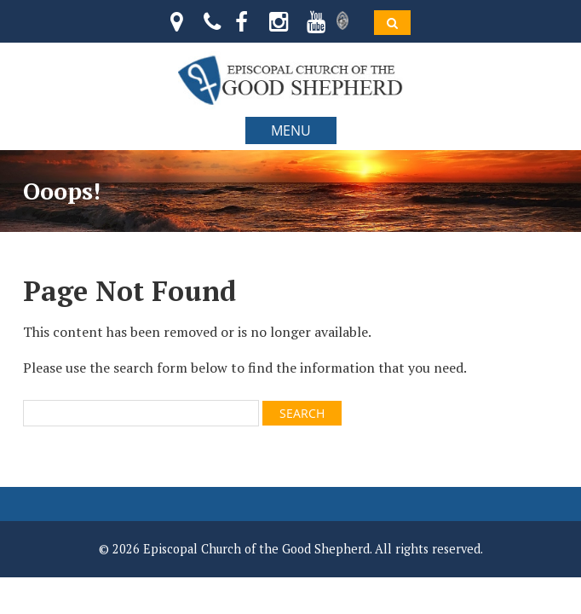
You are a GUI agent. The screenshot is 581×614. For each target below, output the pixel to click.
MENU (291, 130)
